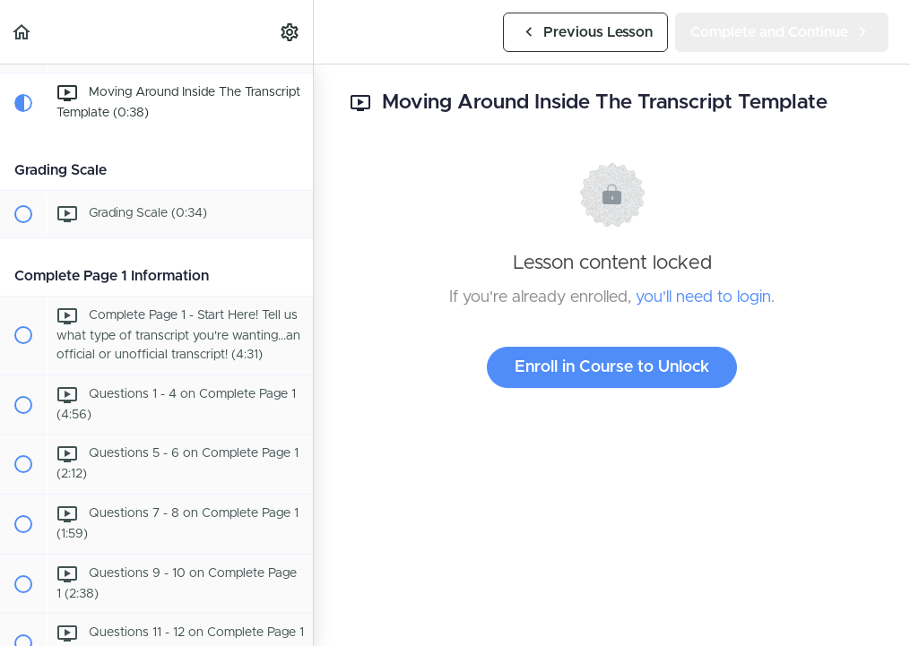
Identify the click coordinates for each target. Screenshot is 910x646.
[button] (22, 32)
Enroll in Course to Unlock (612, 367)
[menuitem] (290, 32)
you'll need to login (703, 297)
